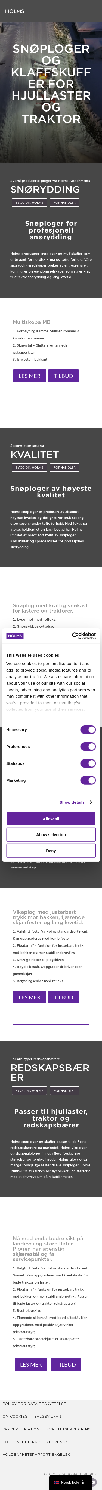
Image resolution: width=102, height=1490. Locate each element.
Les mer (30, 375)
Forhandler (65, 202)
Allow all (51, 818)
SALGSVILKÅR (47, 1416)
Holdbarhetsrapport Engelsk (36, 1454)
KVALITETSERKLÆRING (69, 1429)
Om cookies (15, 1416)
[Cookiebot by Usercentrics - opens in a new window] (73, 635)
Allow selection (51, 834)
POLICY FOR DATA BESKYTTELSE (34, 1404)
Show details (72, 802)
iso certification (21, 1429)
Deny (51, 850)
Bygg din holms (29, 202)
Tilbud (63, 375)
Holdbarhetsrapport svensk (35, 1442)
